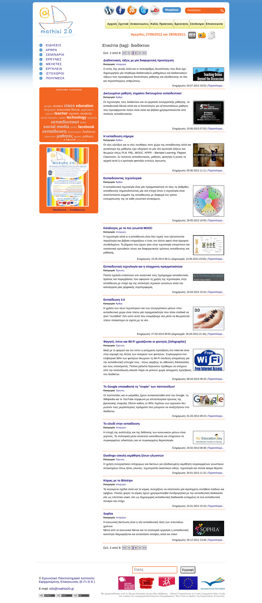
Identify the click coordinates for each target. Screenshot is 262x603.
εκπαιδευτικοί (65, 120)
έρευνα (49, 111)
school (69, 138)
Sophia (108, 513)
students (86, 111)
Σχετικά (124, 23)
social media (56, 124)
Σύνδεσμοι (197, 23)
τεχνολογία (56, 138)
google (48, 104)
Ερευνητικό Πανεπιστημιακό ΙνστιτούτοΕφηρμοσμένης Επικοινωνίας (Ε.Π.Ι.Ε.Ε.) (67, 579)
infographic (50, 108)
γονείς (73, 125)
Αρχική (112, 23)
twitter (83, 120)
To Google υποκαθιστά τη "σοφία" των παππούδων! (139, 386)
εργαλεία (92, 116)
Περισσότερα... (216, 85)
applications (87, 108)
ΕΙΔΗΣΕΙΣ (53, 45)
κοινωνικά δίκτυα (68, 107)
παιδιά (62, 116)
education (84, 104)
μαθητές (65, 134)
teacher (61, 111)
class (69, 103)
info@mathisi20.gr (61, 588)
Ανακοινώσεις (139, 23)
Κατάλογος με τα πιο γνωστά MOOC (127, 228)
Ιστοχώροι (121, 64)
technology (76, 115)
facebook (86, 125)
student (58, 103)
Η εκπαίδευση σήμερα (118, 136)
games (77, 134)
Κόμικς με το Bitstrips (118, 480)
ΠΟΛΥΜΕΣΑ (55, 78)
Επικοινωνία (214, 23)
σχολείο (74, 111)
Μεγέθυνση (59, 209)
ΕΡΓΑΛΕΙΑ (54, 68)
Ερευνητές (182, 23)
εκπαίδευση (54, 129)
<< (124, 53)
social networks (49, 116)
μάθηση (88, 134)
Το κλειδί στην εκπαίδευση (121, 423)
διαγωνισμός (74, 130)
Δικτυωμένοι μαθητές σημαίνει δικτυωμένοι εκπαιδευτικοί (142, 93)
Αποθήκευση (77, 209)
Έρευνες (120, 270)
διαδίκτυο (88, 129)
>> (144, 53)
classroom (50, 134)
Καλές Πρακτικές (162, 23)
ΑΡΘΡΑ (51, 50)
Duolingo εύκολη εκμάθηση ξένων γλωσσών (133, 455)
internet (82, 138)
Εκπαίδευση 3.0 (114, 299)
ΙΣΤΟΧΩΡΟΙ (55, 73)
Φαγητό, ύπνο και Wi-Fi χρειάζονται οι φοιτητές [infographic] (144, 341)
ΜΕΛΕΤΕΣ (54, 64)
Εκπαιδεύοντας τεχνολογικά (122, 178)
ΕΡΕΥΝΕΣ (54, 59)
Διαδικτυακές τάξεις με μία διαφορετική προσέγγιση (138, 60)
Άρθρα (119, 97)
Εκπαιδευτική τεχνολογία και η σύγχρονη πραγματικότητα (142, 266)
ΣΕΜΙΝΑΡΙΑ (55, 54)
